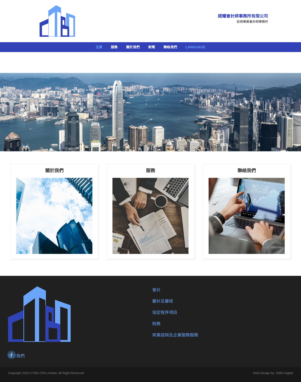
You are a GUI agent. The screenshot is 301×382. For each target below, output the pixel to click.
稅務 (156, 323)
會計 (156, 290)
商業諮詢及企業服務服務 (175, 335)
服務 (114, 47)
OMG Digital (284, 373)
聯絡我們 (170, 47)
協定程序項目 (164, 312)
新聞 (151, 47)
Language (196, 47)
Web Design (261, 373)
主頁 (99, 47)
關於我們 (133, 47)
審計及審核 (162, 301)
